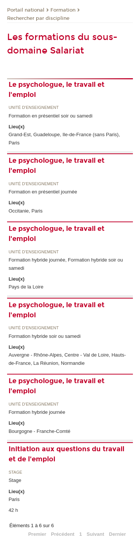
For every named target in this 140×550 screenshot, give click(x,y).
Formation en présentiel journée (43, 192)
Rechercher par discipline (38, 18)
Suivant (95, 534)
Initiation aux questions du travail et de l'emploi (66, 454)
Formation (62, 10)
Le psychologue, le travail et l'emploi (57, 89)
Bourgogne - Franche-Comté (39, 431)
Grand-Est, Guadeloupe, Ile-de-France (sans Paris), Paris (64, 138)
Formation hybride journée (37, 412)
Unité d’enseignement (34, 108)
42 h (13, 510)
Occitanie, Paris (26, 211)
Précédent (63, 534)
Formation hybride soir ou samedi (45, 336)
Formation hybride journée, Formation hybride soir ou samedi (66, 264)
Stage (15, 472)
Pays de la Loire (26, 287)
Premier (37, 534)
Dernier (117, 534)
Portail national (25, 10)
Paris (14, 499)
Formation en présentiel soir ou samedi (51, 116)
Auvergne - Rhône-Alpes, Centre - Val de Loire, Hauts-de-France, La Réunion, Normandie (67, 359)
